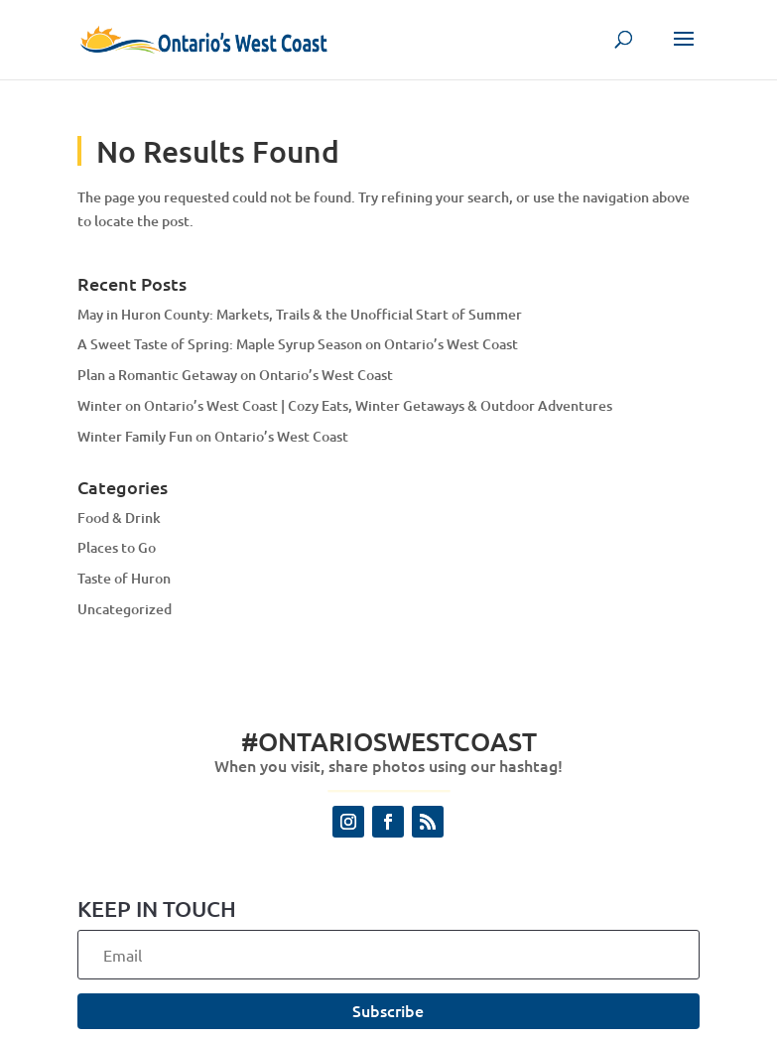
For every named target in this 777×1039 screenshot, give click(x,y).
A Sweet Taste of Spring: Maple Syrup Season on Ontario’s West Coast (297, 343)
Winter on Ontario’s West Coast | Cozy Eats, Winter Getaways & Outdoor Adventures (344, 405)
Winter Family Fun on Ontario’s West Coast (212, 436)
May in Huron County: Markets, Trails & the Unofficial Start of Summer (299, 314)
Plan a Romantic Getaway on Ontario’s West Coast (235, 374)
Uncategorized (124, 608)
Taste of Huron (124, 578)
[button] (684, 51)
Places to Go (116, 547)
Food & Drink (119, 517)
